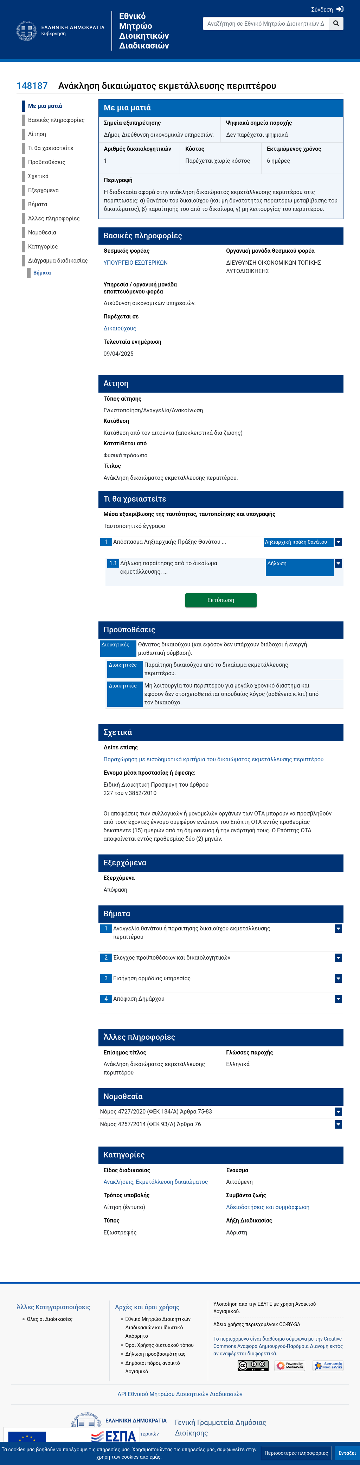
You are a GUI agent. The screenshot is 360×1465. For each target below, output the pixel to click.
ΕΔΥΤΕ (265, 1304)
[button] (296, 1453)
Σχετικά (38, 176)
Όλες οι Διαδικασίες (50, 1319)
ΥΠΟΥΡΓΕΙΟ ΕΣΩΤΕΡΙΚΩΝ (136, 262)
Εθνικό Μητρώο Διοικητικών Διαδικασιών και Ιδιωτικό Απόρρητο (158, 1327)
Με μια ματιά (45, 106)
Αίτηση (37, 134)
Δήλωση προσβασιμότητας (156, 1354)
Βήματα (37, 204)
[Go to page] (336, 23)
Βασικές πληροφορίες (56, 120)
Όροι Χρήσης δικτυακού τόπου (160, 1345)
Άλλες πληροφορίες (54, 218)
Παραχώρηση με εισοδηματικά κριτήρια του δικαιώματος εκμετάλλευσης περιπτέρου (214, 759)
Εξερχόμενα (43, 190)
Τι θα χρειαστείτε (50, 148)
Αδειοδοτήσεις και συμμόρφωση (267, 1207)
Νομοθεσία (42, 232)
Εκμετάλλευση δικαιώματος (172, 1182)
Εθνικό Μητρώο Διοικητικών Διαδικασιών (144, 31)
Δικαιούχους (120, 328)
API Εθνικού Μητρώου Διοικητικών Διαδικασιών (179, 1394)
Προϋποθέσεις (46, 162)
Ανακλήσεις (119, 1182)
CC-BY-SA (289, 1324)
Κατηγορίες (43, 246)
